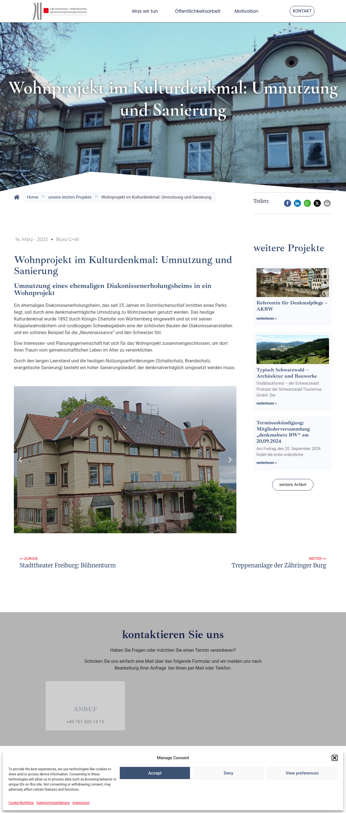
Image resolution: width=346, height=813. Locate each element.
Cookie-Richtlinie (21, 803)
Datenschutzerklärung (53, 803)
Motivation (247, 11)
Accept (154, 773)
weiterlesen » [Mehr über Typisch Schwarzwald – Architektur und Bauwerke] (267, 403)
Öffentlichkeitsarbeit (197, 11)
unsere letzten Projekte (69, 197)
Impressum (80, 803)
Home (32, 197)
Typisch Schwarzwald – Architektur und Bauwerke (287, 373)
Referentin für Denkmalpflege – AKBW (292, 306)
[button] (335, 758)
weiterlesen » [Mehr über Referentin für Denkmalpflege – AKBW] (267, 319)
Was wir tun (146, 11)
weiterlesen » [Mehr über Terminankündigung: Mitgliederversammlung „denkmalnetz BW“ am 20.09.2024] (267, 463)
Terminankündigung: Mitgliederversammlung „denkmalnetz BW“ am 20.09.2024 (283, 432)
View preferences (302, 773)
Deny (228, 773)
